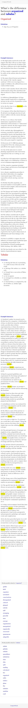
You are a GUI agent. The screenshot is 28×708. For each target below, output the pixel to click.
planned (5, 605)
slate (4, 660)
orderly (5, 608)
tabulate (5, 689)
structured (6, 632)
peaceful (5, 616)
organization (7, 624)
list (4, 673)
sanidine (5, 691)
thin (4, 662)
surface (5, 681)
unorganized (6, 626)
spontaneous (6, 634)
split (4, 665)
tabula (5, 646)
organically (6, 629)
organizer (6, 592)
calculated (6, 670)
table (4, 678)
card (4, 694)
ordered (5, 603)
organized (17, 11)
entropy (5, 621)
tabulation (6, 657)
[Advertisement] (14, 42)
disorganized (7, 600)
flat (4, 686)
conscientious (7, 597)
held (4, 589)
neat (4, 618)
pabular (5, 649)
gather (5, 587)
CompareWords (6, 2)
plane (4, 683)
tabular (10, 14)
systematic (6, 595)
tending (5, 667)
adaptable (6, 637)
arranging (6, 613)
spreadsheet (6, 654)
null (4, 611)
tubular (5, 652)
